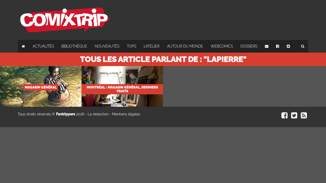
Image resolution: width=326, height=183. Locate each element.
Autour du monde (185, 46)
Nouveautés (107, 46)
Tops (131, 46)
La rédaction (98, 114)
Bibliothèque (74, 46)
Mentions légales (126, 114)
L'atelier (151, 46)
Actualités (43, 46)
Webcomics (222, 46)
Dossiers (248, 46)
